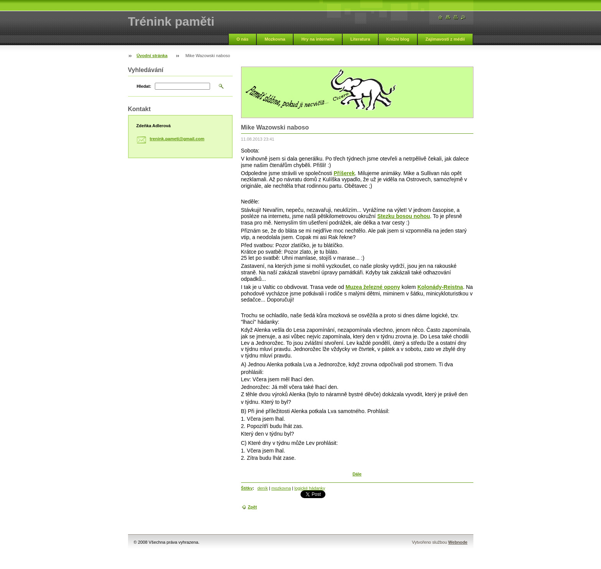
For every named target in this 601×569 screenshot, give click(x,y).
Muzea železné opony (372, 287)
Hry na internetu (317, 39)
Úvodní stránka (151, 55)
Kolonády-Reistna (440, 287)
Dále (357, 474)
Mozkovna (274, 39)
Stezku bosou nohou (403, 216)
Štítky (247, 488)
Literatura (360, 39)
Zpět (252, 507)
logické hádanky (309, 488)
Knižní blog (397, 39)
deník (262, 488)
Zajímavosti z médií (445, 39)
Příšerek (344, 173)
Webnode (457, 542)
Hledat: (144, 86)
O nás (242, 39)
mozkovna (281, 488)
